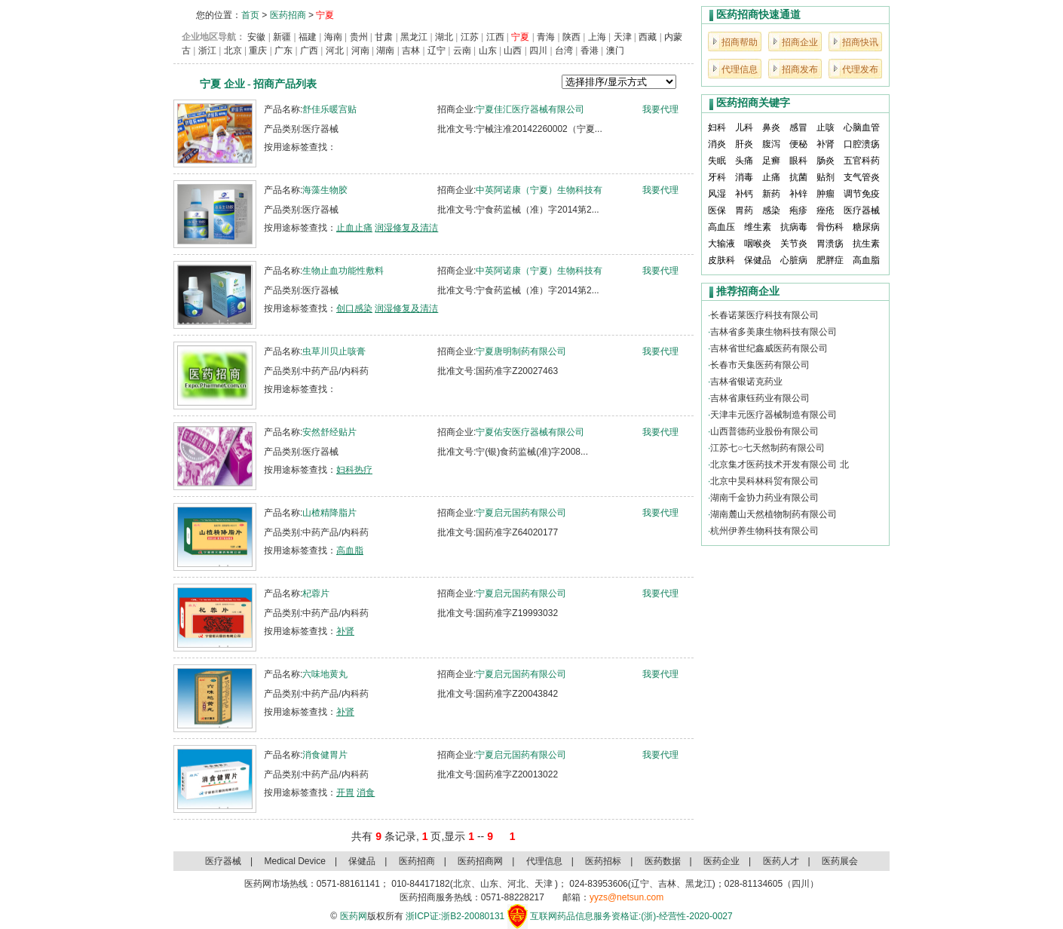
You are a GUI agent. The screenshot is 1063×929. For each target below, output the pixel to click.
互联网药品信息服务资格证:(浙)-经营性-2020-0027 (631, 916)
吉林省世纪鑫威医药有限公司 (769, 348)
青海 (546, 37)
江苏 (470, 37)
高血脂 (349, 550)
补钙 (744, 194)
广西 (309, 50)
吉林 (411, 50)
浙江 (207, 50)
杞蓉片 (315, 593)
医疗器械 (862, 210)
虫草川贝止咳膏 (334, 351)
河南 (360, 50)
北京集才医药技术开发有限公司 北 (779, 464)
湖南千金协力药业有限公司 (764, 497)
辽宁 (436, 50)
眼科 (798, 160)
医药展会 (840, 861)
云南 (462, 50)
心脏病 (793, 260)
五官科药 (862, 160)
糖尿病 (866, 227)
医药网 (353, 916)
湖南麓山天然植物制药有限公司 (773, 514)
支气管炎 (862, 177)
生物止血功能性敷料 (343, 270)
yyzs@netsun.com (626, 897)
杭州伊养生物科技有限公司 (764, 531)
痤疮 (825, 210)
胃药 (744, 210)
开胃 (345, 792)
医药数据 (663, 861)
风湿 (717, 194)
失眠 (717, 160)
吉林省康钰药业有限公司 (760, 398)
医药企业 (721, 861)
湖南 (385, 50)
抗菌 (798, 177)
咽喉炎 (757, 243)
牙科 (717, 177)
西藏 (648, 37)
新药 (771, 194)
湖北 (444, 37)
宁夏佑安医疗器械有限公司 (530, 432)
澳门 (615, 50)
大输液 (721, 243)
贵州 (359, 37)
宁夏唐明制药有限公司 (521, 351)
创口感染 (354, 308)
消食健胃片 (325, 755)
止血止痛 (354, 227)
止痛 (771, 177)
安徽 (256, 37)
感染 (771, 210)
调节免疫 (862, 194)
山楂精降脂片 (329, 512)
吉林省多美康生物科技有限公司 (773, 332)
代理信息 (739, 69)
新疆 (282, 37)
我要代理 (660, 109)
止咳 (825, 127)
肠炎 (825, 160)
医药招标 (603, 861)
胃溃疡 (830, 243)
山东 (488, 50)
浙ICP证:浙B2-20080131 (455, 916)
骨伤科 (830, 227)
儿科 (744, 127)
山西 (513, 50)
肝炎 (744, 144)
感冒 (798, 127)
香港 (590, 50)
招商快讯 (860, 42)
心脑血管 (862, 127)
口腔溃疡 (862, 144)
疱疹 (798, 210)
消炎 (717, 144)
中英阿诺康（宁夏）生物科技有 (539, 190)
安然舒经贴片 (329, 432)
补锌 (798, 194)
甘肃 (384, 37)
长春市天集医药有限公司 (760, 365)
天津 (623, 37)
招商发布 (800, 69)
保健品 (757, 260)
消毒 (744, 177)
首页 (250, 15)
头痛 (744, 160)
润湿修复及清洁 (406, 227)
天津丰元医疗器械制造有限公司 (773, 414)
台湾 (564, 50)
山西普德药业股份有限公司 (764, 431)
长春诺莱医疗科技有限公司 (764, 315)
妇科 (717, 127)
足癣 (771, 160)
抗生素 (866, 243)
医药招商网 (480, 861)
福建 (308, 37)
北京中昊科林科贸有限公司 (764, 481)
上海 (597, 37)
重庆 (258, 50)
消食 (366, 792)
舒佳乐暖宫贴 (329, 109)
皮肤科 (721, 260)
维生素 (757, 227)
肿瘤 (825, 194)
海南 (333, 37)
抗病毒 (793, 227)
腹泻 (771, 144)
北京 (233, 50)
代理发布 (860, 69)
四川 (538, 50)
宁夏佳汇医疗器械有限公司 (530, 109)
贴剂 (825, 177)
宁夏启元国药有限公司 (521, 512)
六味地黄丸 (325, 674)
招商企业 (800, 42)
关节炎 (793, 243)
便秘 (798, 144)
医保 (717, 210)
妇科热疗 (354, 469)
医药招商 (288, 15)
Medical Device (295, 861)
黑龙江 (413, 37)
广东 (283, 50)
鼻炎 (771, 127)
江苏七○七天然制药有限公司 (767, 448)
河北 (335, 50)
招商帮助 (739, 42)
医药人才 (781, 861)
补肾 (345, 631)
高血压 (721, 227)
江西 (495, 37)
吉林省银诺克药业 (746, 381)
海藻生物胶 (325, 190)
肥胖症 (830, 260)
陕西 (571, 37)
